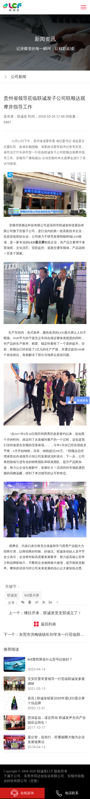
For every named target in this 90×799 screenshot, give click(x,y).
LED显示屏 (36, 242)
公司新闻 (18, 77)
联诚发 (12, 595)
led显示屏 (31, 595)
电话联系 (66, 793)
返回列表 (48, 624)
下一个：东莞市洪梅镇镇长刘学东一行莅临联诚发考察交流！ (45, 634)
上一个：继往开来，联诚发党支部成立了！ (45, 613)
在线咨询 (22, 793)
